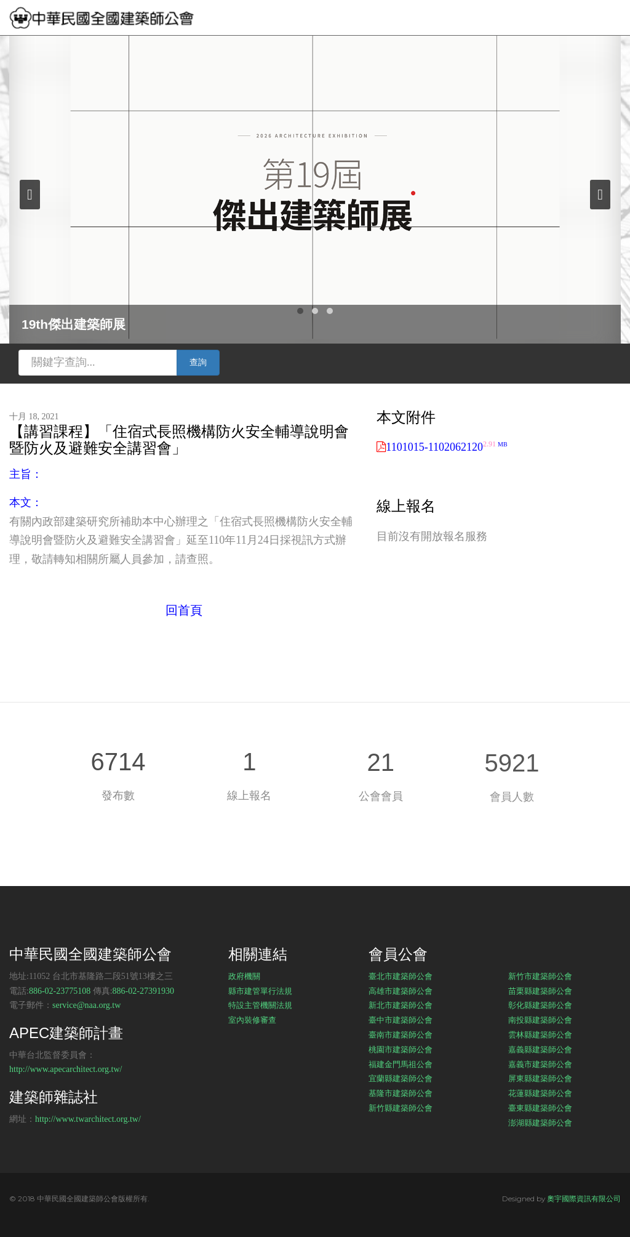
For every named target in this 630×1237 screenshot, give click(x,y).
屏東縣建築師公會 (540, 1078)
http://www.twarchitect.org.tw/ (88, 1119)
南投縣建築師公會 (540, 1020)
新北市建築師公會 (401, 1005)
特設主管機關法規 (260, 1005)
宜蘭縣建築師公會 (401, 1078)
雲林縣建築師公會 (540, 1034)
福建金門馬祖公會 (401, 1064)
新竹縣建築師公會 (401, 1108)
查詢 (198, 362)
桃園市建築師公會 (401, 1049)
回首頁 (183, 610)
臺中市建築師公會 (401, 1020)
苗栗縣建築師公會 (540, 991)
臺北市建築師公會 (401, 976)
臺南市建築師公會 (401, 1034)
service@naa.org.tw (86, 1005)
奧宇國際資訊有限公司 (584, 1198)
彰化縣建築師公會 (540, 1005)
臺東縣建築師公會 (540, 1108)
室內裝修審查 (252, 1020)
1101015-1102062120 (446, 447)
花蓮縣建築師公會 (540, 1093)
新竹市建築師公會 (540, 976)
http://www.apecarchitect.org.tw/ (65, 1069)
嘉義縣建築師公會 (540, 1049)
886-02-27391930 (143, 991)
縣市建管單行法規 (260, 991)
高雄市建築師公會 (401, 991)
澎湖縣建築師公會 (540, 1122)
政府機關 (244, 976)
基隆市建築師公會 (401, 1093)
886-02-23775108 (59, 991)
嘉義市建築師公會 (540, 1064)
